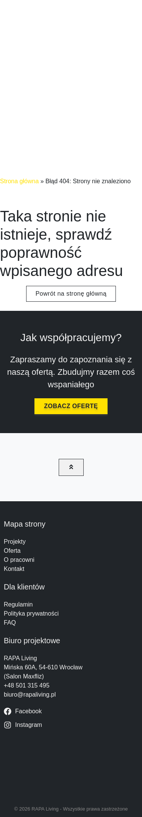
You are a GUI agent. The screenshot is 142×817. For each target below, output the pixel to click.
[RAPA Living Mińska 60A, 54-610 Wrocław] (71, 765)
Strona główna (19, 181)
